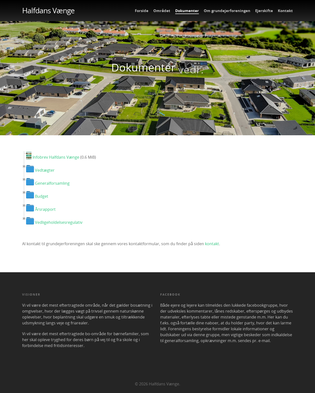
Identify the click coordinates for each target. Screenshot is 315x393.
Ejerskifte (264, 10)
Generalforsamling (52, 183)
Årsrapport (45, 209)
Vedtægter (45, 170)
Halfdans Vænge (48, 10)
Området (161, 10)
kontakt (212, 243)
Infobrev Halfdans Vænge (55, 157)
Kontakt (285, 10)
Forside (141, 10)
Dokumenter (187, 10)
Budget (41, 196)
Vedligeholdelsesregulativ (58, 222)
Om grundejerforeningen (227, 10)
